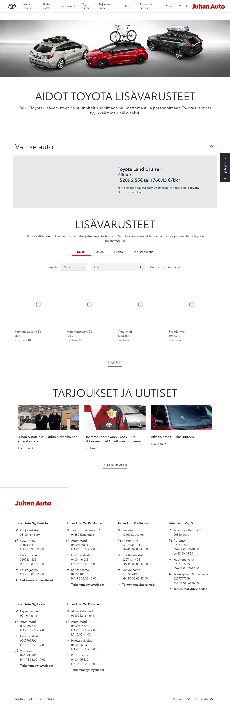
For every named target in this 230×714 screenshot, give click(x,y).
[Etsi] (118, 267)
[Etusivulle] (208, 6)
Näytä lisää (115, 362)
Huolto (129, 6)
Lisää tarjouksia (115, 464)
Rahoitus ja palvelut (146, 6)
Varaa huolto (27, 6)
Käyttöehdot (23, 699)
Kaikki (81, 251)
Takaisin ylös (202, 699)
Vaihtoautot (68, 6)
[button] (9, 417)
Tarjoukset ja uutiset (106, 6)
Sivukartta (182, 699)
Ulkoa (100, 251)
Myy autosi (85, 6)
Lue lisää (23, 340)
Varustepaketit (143, 251)
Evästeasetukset (46, 699)
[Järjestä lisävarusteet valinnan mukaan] (73, 267)
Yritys (169, 6)
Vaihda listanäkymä (165, 267)
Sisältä (118, 251)
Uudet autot (46, 6)
